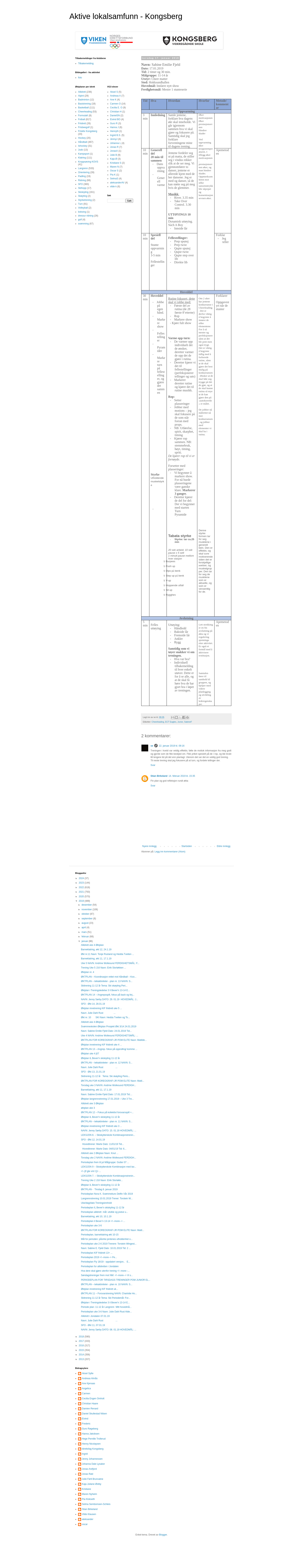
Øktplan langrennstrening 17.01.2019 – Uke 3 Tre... (107, 1098)
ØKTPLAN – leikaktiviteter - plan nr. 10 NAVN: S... (106, 1284)
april (84, 927)
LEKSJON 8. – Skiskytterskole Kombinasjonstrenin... (108, 1135)
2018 (82, 1336)
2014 (82, 1354)
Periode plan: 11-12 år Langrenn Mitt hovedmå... (106, 1307)
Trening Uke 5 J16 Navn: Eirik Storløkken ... (103, 967)
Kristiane (86, 1489)
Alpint (81, 95)
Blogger (163, 1534)
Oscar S (114, 170)
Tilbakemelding (86, 63)
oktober (86, 914)
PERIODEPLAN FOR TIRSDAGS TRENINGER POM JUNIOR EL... (115, 1280)
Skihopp (82, 188)
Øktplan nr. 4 (87, 972)
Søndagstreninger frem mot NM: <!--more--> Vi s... (107, 1275)
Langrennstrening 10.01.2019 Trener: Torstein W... (107, 1198)
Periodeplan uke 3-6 (91, 1225)
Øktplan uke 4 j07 (90, 1053)
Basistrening (84, 103)
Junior (180, 722)
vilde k (113, 186)
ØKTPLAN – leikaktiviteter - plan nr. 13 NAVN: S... (106, 981)
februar (85, 936)
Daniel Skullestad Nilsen (94, 1413)
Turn (80, 204)
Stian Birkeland (159, 776)
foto (80, 77)
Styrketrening (85, 200)
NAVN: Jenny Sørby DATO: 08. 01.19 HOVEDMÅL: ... (108, 1329)
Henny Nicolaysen (91, 1443)
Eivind (85, 1418)
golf (80, 219)
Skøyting (82, 196)
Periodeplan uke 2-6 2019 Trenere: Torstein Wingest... (108, 1243)
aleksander (87, 1519)
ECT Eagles (170, 722)
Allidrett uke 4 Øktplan (92, 945)
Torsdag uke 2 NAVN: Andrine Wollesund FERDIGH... (108, 1157)
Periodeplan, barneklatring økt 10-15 (99, 1234)
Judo (80, 149)
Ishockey (82, 146)
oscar (85, 1524)
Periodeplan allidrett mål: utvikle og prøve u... (104, 1212)
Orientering (83, 172)
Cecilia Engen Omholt (93, 1398)
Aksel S (114, 92)
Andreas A (115, 95)
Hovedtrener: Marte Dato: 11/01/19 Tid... (102, 1144)
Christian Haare (90, 1403)
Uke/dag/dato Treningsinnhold (96, 1203)
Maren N (114, 166)
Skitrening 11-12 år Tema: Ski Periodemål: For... (105, 1298)
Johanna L (115, 143)
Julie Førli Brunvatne (92, 1479)
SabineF (188, 722)
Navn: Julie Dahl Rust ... (98, 1013)
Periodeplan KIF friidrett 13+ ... (96, 1252)
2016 (82, 1345)
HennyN (114, 131)
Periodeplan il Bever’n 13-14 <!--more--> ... (103, 1221)
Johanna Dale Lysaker (93, 1464)
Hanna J (114, 127)
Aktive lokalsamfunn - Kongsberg (125, 16)
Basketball (83, 107)
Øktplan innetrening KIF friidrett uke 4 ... (101, 1044)
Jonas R (114, 147)
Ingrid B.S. (115, 135)
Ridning (82, 180)
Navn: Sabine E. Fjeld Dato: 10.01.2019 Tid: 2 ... (106, 1248)
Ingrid (85, 1453)
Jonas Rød (87, 1474)
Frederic (86, 1423)
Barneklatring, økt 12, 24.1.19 (96, 949)
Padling (82, 176)
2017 (82, 1341)
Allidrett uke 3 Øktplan (92, 1103)
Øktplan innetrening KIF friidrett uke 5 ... (101, 1008)
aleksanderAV (117, 182)
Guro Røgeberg (90, 1428)
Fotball (81, 119)
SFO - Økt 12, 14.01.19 (93, 1139)
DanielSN (115, 115)
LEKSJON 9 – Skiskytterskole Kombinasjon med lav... (108, 1166)
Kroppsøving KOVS (88, 161)
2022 (82, 887)
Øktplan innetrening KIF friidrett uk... (99, 1289)
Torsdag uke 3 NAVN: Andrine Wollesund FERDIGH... (108, 1085)
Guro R (114, 123)
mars (84, 932)
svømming (83, 223)
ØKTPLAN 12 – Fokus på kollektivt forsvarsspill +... (107, 1112)
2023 (82, 882)
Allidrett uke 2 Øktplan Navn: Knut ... (99, 1153)
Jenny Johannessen (92, 1459)
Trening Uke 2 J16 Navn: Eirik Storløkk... (102, 1180)
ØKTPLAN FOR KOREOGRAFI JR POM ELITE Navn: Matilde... (114, 1040)
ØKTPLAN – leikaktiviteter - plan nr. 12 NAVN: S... (106, 1062)
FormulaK (83, 115)
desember (87, 904)
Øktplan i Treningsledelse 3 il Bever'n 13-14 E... (105, 1302)
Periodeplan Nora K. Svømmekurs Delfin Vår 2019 (107, 1193)
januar (85, 941)
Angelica (86, 1388)
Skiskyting (83, 192)
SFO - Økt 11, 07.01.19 (93, 1325)
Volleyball (83, 207)
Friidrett (82, 123)
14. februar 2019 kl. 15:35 (182, 776)
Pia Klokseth (88, 1499)
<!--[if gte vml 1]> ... (91, 1171)
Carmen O (115, 103)
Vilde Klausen (89, 1514)
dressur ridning (85, 215)
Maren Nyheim (89, 1494)
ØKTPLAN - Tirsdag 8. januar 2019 (99, 1189)
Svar (153, 765)
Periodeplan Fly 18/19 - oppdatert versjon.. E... (105, 1261)
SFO (80, 184)
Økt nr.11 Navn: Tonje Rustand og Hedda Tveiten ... (107, 954)
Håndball (82, 142)
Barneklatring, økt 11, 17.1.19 (96, 958)
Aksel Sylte (87, 1373)
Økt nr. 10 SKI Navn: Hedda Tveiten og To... (105, 1017)
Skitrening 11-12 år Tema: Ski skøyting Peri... (104, 985)
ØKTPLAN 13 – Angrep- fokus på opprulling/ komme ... (109, 1049)
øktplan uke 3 (88, 1108)
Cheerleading (158, 722)
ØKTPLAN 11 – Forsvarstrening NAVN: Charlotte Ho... (109, 1293)
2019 (82, 901)
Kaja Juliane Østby (91, 1484)
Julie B (113, 155)
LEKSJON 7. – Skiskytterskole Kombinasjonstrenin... (108, 1175)
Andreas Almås (90, 1378)
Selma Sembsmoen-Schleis (96, 1504)
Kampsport (83, 153)
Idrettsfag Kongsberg (92, 1448)
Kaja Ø (113, 158)
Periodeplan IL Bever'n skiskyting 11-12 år (102, 1207)
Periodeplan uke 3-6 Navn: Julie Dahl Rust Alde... (106, 1311)
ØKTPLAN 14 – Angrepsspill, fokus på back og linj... (107, 994)
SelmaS (114, 178)
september (87, 918)
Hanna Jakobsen (90, 1433)
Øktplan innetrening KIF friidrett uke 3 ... (101, 1126)
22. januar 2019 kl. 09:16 (171, 745)
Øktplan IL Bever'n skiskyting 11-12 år (100, 1058)
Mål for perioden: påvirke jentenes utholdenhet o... (107, 1239)
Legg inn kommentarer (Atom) (170, 851)
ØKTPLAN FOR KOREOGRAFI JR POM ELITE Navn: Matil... (112, 1081)
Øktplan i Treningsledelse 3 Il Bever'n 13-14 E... (105, 990)
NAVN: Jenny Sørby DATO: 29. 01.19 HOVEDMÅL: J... (109, 999)
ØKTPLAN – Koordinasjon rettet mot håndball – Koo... (108, 976)
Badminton (83, 99)
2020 (82, 896)
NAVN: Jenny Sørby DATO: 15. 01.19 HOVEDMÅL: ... (108, 1130)
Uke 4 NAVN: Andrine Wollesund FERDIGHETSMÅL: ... (109, 1035)
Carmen (86, 1393)
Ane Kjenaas (88, 1383)
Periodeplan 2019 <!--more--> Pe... (99, 1257)
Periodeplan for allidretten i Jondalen (100, 1266)
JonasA (114, 151)
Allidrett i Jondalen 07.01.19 (95, 1316)
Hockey (82, 138)
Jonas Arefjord (89, 1469)
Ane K (113, 99)
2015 (82, 1350)
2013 (82, 1359)
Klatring (82, 157)
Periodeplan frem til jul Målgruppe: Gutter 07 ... (105, 1162)
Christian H (116, 111)
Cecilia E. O (116, 107)
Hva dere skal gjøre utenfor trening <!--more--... (105, 1270)
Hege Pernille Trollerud (94, 1438)
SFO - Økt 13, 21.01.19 (93, 1071)
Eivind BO (115, 119)
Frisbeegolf (83, 127)
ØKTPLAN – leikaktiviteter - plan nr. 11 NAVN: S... (106, 1121)
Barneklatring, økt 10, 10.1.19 (96, 1216)
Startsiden (186, 846)
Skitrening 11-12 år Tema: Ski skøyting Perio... (105, 1076)
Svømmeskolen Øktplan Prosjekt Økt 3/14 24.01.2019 (108, 1026)
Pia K (113, 174)
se (152, 745)
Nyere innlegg (149, 846)
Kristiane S (115, 163)
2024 (82, 878)
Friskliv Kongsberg (87, 131)
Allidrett (82, 92)
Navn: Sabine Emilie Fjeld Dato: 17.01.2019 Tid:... (106, 1094)
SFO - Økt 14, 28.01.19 (93, 1004)
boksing (82, 211)
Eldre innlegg (223, 846)
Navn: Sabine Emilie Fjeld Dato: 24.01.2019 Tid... (106, 1031)
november (87, 909)
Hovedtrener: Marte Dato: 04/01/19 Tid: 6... (103, 1148)
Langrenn (83, 168)
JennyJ (113, 139)
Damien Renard (90, 1408)
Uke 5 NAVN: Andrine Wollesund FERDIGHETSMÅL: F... (110, 963)
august (85, 923)
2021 (82, 891)
